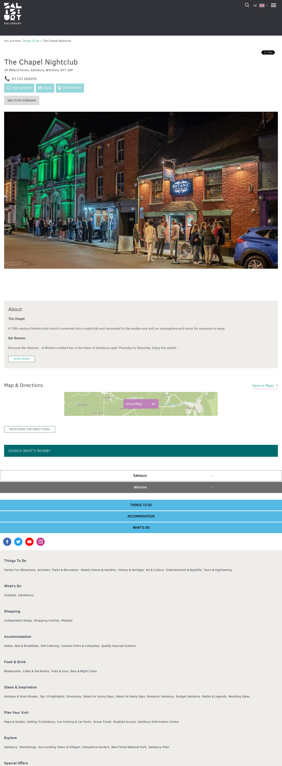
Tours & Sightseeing (218, 570)
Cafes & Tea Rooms (36, 671)
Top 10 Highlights (52, 696)
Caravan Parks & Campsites (80, 646)
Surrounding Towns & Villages (59, 747)
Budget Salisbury (188, 696)
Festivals (10, 595)
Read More (21, 359)
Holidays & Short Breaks (21, 696)
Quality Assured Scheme (118, 646)
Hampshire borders (95, 747)
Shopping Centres (46, 620)
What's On (141, 527)
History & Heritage (131, 570)
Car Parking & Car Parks (74, 722)
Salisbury (140, 475)
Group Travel (102, 722)
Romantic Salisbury (160, 696)
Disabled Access (124, 722)
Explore (10, 737)
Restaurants (12, 671)
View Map (134, 403)
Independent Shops (18, 620)
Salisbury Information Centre (158, 722)
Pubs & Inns (59, 671)
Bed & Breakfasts (26, 646)
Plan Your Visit (16, 712)
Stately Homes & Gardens (98, 570)
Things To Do (141, 505)
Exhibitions (25, 595)
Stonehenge (27, 747)
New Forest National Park (128, 747)
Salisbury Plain (158, 747)
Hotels (8, 646)
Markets (66, 620)
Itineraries (73, 696)
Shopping (12, 611)
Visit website (22, 88)
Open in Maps (72, 88)
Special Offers (16, 762)
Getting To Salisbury (41, 722)
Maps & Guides (14, 722)
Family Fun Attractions (19, 570)
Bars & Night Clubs (83, 671)
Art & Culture (155, 570)
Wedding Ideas (239, 696)
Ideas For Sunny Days (98, 696)
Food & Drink (15, 661)
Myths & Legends (214, 696)
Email (48, 88)
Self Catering (50, 646)
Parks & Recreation (65, 570)
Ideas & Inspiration (20, 686)
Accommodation (141, 516)
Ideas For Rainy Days (130, 696)
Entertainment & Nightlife (184, 570)
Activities (43, 570)
